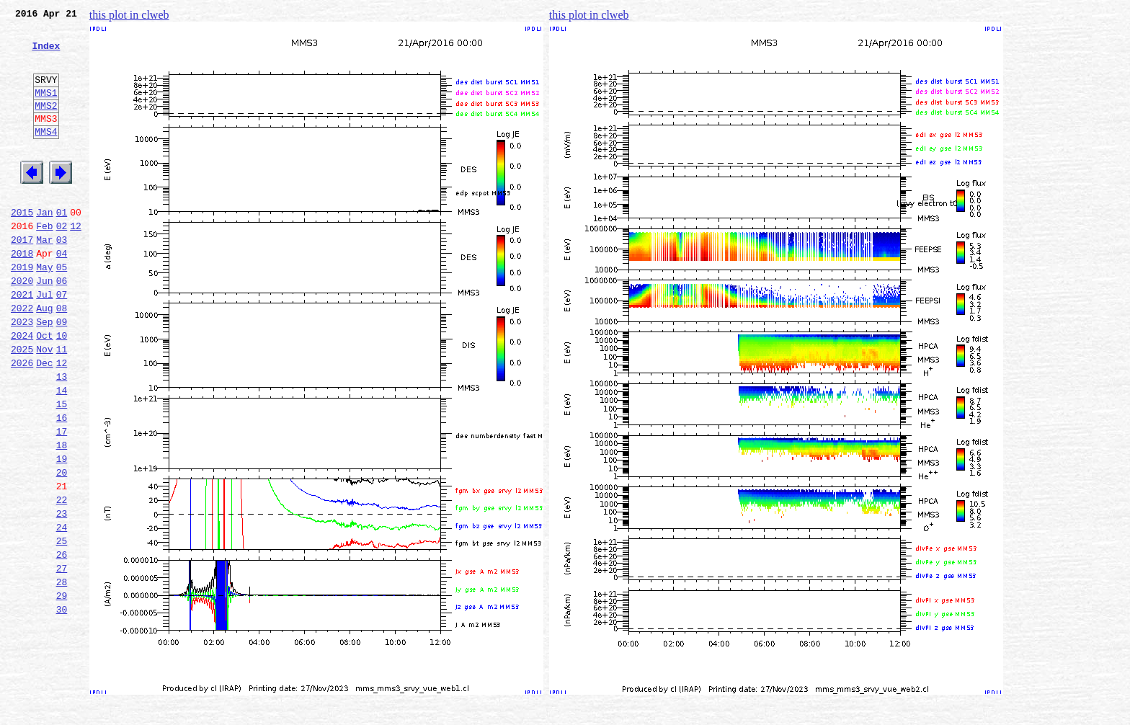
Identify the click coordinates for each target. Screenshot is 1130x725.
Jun (44, 325)
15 (62, 468)
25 (62, 627)
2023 (22, 373)
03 (62, 278)
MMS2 (46, 124)
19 (62, 531)
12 (75, 262)
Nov (44, 405)
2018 (22, 294)
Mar (44, 278)
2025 (22, 405)
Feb (44, 262)
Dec (44, 420)
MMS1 (46, 109)
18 (62, 516)
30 (62, 706)
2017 (22, 278)
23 (62, 595)
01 (62, 246)
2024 (22, 389)
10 (62, 389)
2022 (22, 357)
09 (62, 373)
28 (62, 674)
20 (62, 547)
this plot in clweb (129, 15)
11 (62, 405)
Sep (44, 373)
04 (62, 294)
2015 (22, 246)
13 (62, 436)
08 (62, 357)
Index (46, 54)
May (44, 309)
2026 (22, 420)
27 (62, 658)
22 (62, 579)
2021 (22, 341)
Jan (44, 246)
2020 (22, 325)
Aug (44, 357)
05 (62, 309)
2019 (22, 309)
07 (62, 341)
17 (62, 500)
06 (62, 325)
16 (62, 484)
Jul (44, 341)
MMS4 (46, 154)
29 (62, 690)
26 (62, 642)
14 (62, 452)
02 (62, 262)
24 (62, 611)
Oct (44, 389)
